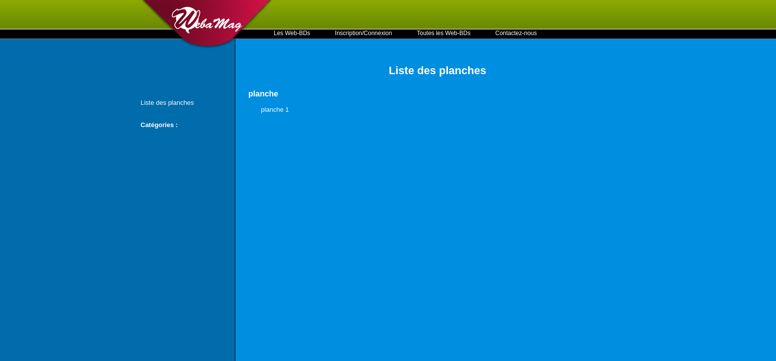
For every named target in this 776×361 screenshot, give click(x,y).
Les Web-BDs (292, 33)
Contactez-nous (516, 33)
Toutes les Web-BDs (444, 33)
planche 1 (275, 109)
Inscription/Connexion (363, 33)
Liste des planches (167, 102)
